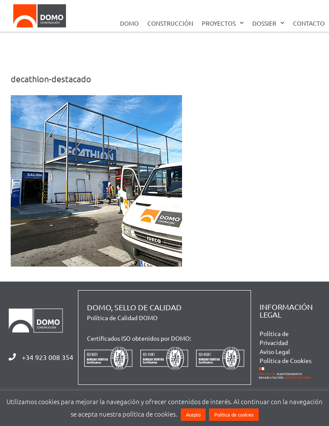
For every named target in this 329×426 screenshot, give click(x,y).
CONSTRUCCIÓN (170, 23)
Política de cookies (234, 414)
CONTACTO (309, 23)
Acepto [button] (193, 414)
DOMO (129, 23)
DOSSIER (268, 23)
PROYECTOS (223, 23)
